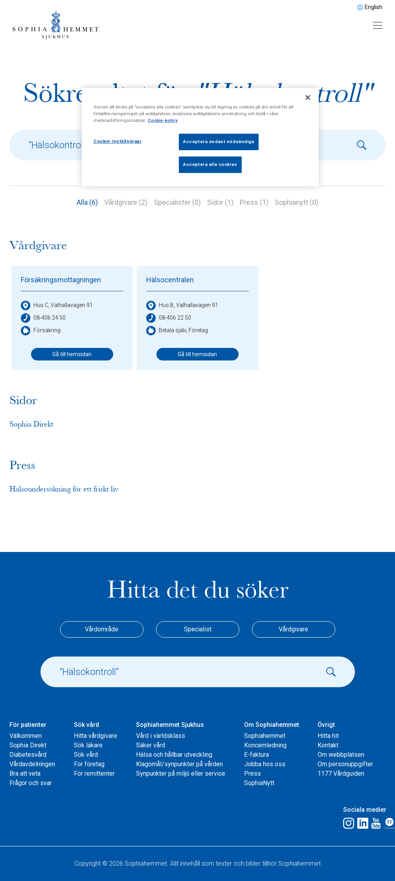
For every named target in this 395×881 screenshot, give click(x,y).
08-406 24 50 (43, 318)
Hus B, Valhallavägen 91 (182, 305)
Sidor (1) (220, 202)
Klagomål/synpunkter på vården (179, 764)
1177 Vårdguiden (341, 773)
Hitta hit (328, 735)
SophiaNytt (259, 783)
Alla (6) (87, 202)
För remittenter (94, 773)
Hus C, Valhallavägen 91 (57, 305)
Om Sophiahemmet (271, 724)
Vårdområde (101, 629)
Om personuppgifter (345, 764)
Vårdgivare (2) (125, 202)
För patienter (27, 724)
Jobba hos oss (264, 764)
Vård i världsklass (160, 735)
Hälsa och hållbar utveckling (174, 754)
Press (252, 773)
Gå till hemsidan (72, 354)
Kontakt (328, 745)
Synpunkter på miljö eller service (180, 773)
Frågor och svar (30, 783)
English (373, 7)
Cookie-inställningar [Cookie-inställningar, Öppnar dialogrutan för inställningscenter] (117, 141)
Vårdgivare (293, 629)
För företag (89, 764)
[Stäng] (307, 97)
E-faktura (256, 754)
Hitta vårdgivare (95, 735)
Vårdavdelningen (32, 764)
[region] (200, 137)
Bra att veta (24, 773)
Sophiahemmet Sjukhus (170, 724)
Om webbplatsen (341, 754)
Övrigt (326, 724)
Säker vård (150, 745)
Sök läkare (88, 745)
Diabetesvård (27, 754)
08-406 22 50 (168, 318)
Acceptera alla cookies (210, 164)
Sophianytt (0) (296, 202)
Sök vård (86, 724)
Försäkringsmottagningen (61, 280)
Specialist (197, 629)
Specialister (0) (177, 202)
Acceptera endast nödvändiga (218, 141)
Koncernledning (265, 745)
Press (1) (254, 202)
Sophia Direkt (27, 745)
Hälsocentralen (170, 280)
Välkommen (25, 735)
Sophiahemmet (264, 735)
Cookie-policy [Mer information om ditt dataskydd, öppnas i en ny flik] (163, 120)
